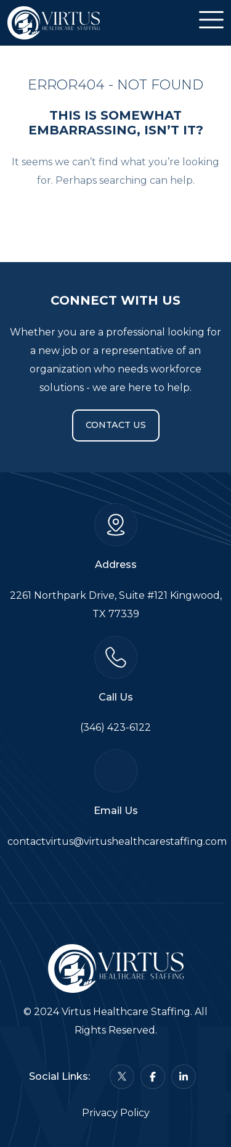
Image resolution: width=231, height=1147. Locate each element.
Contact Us (116, 424)
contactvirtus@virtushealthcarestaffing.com (117, 841)
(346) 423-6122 (115, 727)
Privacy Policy (116, 1113)
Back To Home (116, 216)
